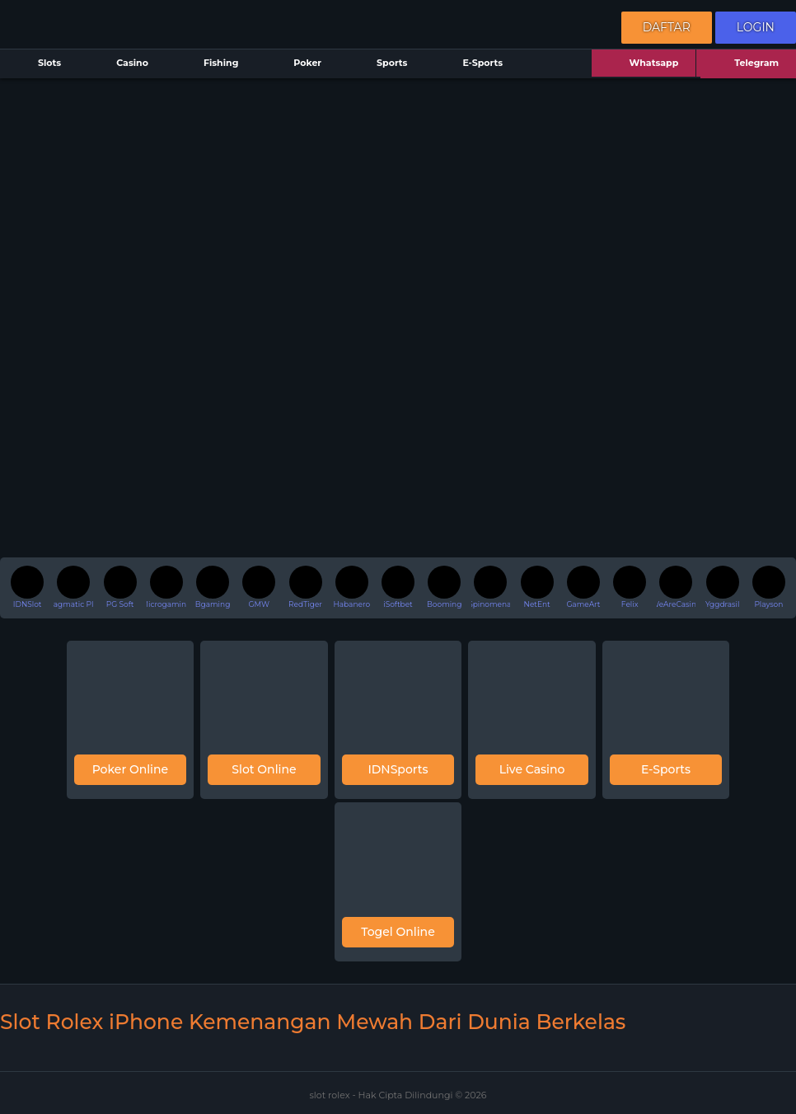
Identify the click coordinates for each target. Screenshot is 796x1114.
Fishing (210, 64)
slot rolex (330, 1095)
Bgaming (212, 587)
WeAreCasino (676, 587)
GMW (258, 587)
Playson (768, 587)
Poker (297, 64)
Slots (39, 64)
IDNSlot (27, 587)
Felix (629, 587)
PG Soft (120, 587)
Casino (122, 64)
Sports (381, 64)
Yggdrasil (722, 587)
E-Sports (472, 64)
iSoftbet (398, 587)
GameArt (583, 587)
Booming (444, 587)
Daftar (667, 27)
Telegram (746, 64)
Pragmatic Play (73, 587)
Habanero (351, 587)
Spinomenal (491, 587)
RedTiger (305, 587)
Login (756, 27)
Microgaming (166, 587)
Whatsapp (644, 64)
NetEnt (537, 587)
